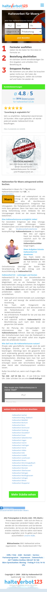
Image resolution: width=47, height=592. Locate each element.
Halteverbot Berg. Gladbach (22, 417)
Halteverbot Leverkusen (21, 458)
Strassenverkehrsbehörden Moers (14, 510)
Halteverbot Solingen (20, 478)
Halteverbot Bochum (20, 422)
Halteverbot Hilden (19, 450)
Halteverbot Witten (19, 480)
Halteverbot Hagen (19, 440)
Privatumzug (31, 31)
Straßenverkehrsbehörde (26, 229)
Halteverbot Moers (19, 460)
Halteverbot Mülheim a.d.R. (22, 465)
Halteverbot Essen (19, 435)
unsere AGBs (29, 535)
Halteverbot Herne (19, 448)
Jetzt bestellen (8, 194)
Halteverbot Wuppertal (20, 483)
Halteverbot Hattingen (20, 445)
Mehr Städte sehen (23, 494)
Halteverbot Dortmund (20, 428)
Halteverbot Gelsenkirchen (22, 438)
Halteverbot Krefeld (19, 455)
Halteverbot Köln (18, 453)
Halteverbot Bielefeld (20, 420)
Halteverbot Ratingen (20, 473)
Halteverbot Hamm (19, 443)
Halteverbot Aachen (19, 415)
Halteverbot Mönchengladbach (23, 463)
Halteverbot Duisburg (20, 430)
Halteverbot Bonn (18, 425)
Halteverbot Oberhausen (21, 470)
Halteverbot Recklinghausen (22, 475)
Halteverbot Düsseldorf (20, 433)
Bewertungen (28, 98)
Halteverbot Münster (20, 468)
